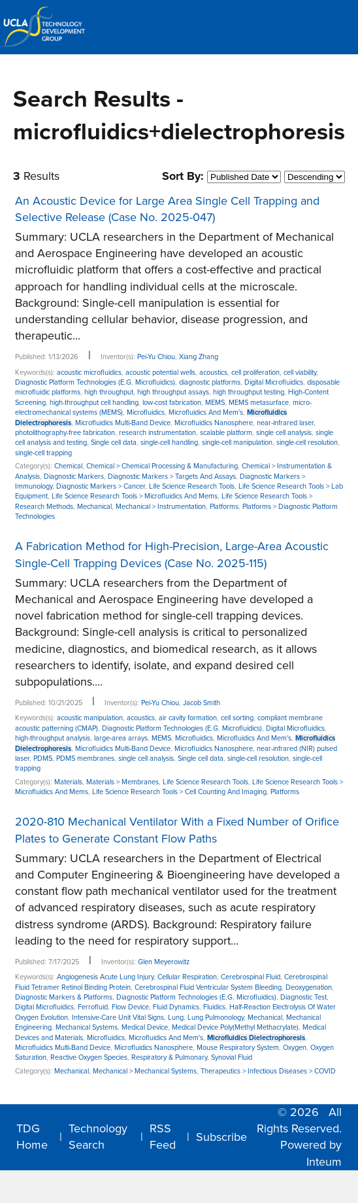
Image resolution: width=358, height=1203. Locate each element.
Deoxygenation (308, 987)
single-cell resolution (307, 442)
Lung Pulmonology (215, 1017)
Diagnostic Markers (74, 476)
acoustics (213, 372)
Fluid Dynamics (176, 1007)
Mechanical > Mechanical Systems (145, 1071)
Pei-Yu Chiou (156, 357)
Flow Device (130, 1007)
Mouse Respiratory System (238, 1047)
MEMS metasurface (259, 402)
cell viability (300, 372)
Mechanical (94, 506)
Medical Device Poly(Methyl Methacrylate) (235, 1027)
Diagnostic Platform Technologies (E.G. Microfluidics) (95, 382)
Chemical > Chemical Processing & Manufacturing (162, 466)
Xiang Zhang (198, 357)
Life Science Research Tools (192, 486)
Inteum (324, 1162)
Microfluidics (146, 412)
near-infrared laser (285, 423)
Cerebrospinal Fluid (250, 977)
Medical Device (145, 1027)
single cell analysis (284, 432)
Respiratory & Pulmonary (169, 1057)
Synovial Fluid (231, 1057)
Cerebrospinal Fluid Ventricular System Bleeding (208, 987)
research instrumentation (157, 432)
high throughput (108, 392)
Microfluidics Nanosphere (213, 423)
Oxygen (294, 1047)
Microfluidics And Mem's (206, 412)
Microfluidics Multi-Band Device (123, 423)
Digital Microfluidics (273, 382)
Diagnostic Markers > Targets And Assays (172, 476)
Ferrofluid (93, 1007)
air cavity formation (188, 718)
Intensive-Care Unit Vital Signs (118, 1017)
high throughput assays (173, 392)
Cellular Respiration (187, 977)
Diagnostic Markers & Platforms (63, 997)
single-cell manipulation (237, 442)
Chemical (68, 466)
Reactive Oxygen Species (88, 1057)
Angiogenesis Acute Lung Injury (105, 977)
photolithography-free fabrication (65, 432)
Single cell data (114, 442)
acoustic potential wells (160, 372)
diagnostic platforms (209, 382)
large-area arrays (121, 738)
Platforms (224, 506)
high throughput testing (248, 392)
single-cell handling (169, 442)
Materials (68, 782)
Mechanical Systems (87, 1027)
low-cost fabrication (171, 402)
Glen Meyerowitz (163, 962)
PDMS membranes (85, 758)
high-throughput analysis (52, 738)
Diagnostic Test (303, 997)
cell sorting (237, 718)
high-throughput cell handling (94, 402)
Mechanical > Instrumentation (161, 506)
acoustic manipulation (90, 718)
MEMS (215, 402)
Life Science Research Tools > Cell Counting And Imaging (179, 792)
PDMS (42, 758)
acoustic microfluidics (89, 372)
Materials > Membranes (122, 782)
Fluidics (214, 1007)
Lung (176, 1017)
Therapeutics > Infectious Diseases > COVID (268, 1071)
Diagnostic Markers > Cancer (100, 486)
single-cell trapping (43, 453)
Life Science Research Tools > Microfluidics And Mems (135, 496)
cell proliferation (255, 372)
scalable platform (226, 432)
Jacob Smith (201, 703)
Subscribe (221, 1137)
